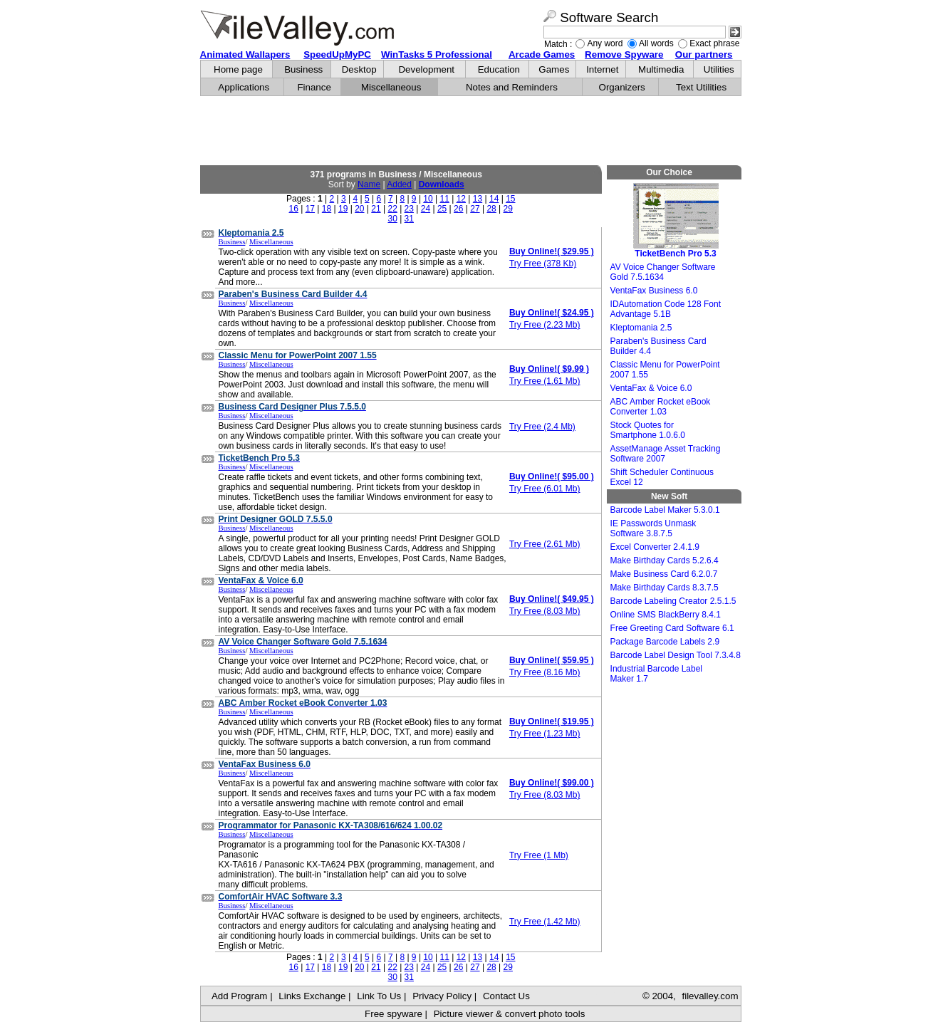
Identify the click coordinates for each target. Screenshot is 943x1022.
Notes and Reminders (512, 87)
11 (444, 199)
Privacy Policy (442, 996)
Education (499, 69)
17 (310, 209)
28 (491, 209)
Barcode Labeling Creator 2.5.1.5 (673, 601)
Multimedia (661, 69)
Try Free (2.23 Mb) (544, 325)
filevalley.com (710, 996)
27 (474, 209)
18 (326, 209)
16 (293, 209)
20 (359, 209)
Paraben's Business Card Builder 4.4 (658, 346)
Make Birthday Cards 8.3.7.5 (664, 588)
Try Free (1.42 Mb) (544, 922)
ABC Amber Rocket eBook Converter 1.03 (660, 407)
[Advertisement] (471, 131)
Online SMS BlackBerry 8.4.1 (665, 615)
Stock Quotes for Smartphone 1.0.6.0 (647, 430)
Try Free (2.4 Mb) (542, 427)
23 (409, 209)
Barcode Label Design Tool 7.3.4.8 (675, 655)
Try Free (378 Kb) (542, 263)
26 (458, 209)
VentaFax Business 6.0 (654, 291)
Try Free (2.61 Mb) (544, 544)
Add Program (240, 996)
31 (409, 219)
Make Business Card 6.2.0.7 (664, 574)
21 (375, 209)
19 (343, 209)
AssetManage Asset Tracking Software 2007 (665, 454)
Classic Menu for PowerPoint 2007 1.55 (665, 370)
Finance (313, 87)
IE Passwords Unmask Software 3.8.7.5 (653, 528)
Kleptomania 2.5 (641, 328)
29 (508, 209)
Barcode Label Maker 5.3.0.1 (665, 510)
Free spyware (393, 1013)
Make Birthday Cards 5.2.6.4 (664, 560)
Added (399, 184)
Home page (238, 69)
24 (425, 209)
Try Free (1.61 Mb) (544, 381)
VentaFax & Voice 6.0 (651, 388)
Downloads (441, 184)
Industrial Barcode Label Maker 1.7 (656, 674)
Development (426, 69)
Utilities (719, 69)
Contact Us (506, 996)
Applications (243, 87)
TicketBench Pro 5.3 (676, 221)
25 (442, 209)
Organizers (622, 87)
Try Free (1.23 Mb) (544, 734)
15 (510, 199)
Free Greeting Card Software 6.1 (672, 628)
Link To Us (379, 996)
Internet (602, 69)
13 (477, 199)
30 (392, 219)
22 (392, 209)
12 (461, 199)
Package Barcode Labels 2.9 (664, 642)
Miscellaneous (391, 87)
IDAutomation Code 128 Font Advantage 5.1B (665, 309)
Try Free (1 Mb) (538, 855)
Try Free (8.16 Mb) (544, 672)
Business (303, 69)
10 (427, 199)
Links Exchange (311, 996)
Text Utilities (701, 87)
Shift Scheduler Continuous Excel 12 (662, 477)
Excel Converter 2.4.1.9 (654, 547)
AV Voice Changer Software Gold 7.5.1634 (663, 272)
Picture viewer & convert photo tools (509, 1013)
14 (494, 199)
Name (369, 184)
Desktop (359, 69)
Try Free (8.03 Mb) (544, 611)
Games (553, 69)
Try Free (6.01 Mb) (544, 489)
